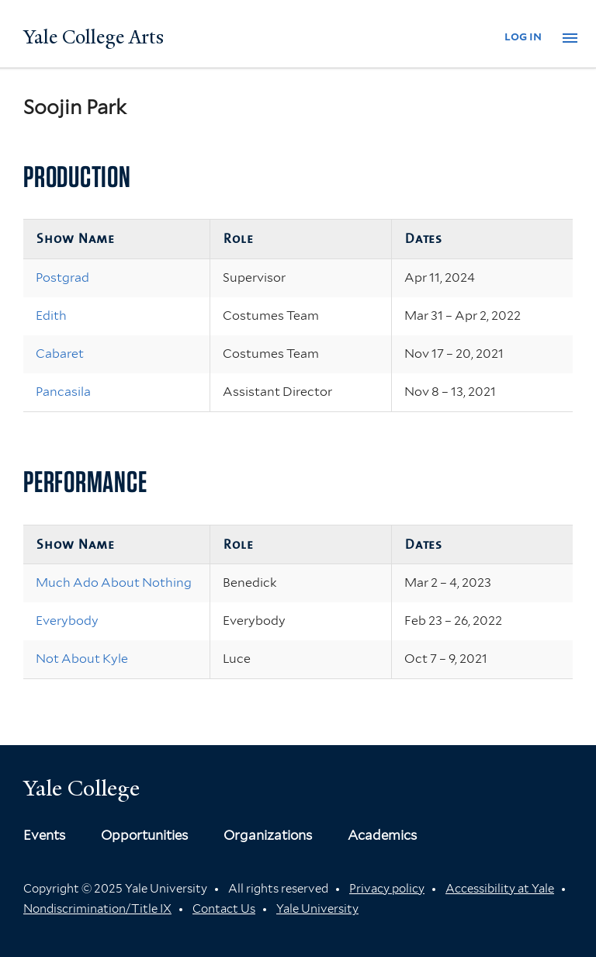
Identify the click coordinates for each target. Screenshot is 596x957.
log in (523, 36)
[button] (570, 38)
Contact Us (223, 909)
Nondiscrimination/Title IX (97, 909)
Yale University (317, 909)
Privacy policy (386, 889)
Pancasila (63, 391)
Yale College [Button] (81, 788)
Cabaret (60, 353)
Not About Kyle (82, 658)
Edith (51, 315)
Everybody (67, 620)
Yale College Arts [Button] (93, 37)
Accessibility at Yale (499, 889)
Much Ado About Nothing (114, 582)
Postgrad (62, 277)
